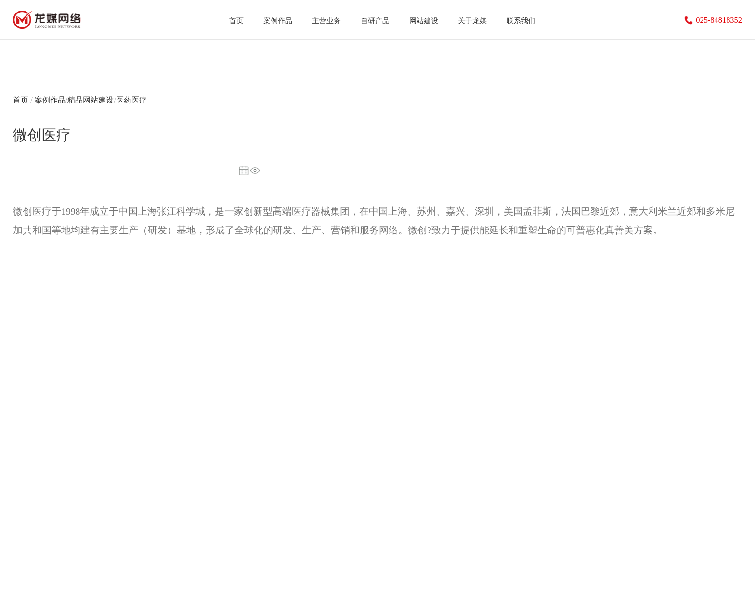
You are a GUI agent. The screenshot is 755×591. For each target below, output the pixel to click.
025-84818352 (713, 20)
